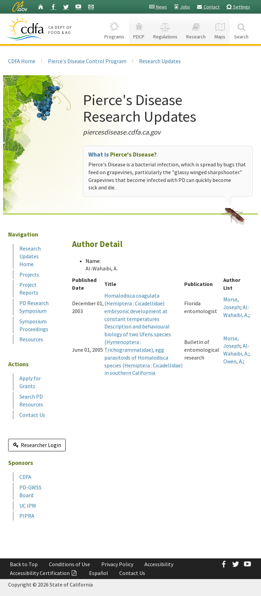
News (158, 7)
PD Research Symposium (34, 307)
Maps (220, 29)
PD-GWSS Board (30, 491)
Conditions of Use (69, 564)
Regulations (165, 29)
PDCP (139, 29)
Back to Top (24, 564)
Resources (31, 339)
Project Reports (28, 288)
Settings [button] (238, 6)
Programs (114, 29)
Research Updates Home (30, 256)
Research (196, 29)
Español (98, 573)
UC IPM (27, 505)
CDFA (25, 476)
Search (241, 29)
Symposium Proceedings (33, 325)
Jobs (181, 7)
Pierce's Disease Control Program (87, 61)
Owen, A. (233, 361)
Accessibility (158, 564)
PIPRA (26, 515)
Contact (208, 7)
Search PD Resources (31, 400)
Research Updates (160, 61)
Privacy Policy (117, 564)
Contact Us (32, 414)
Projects (29, 274)
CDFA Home (21, 61)
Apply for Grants (30, 382)
